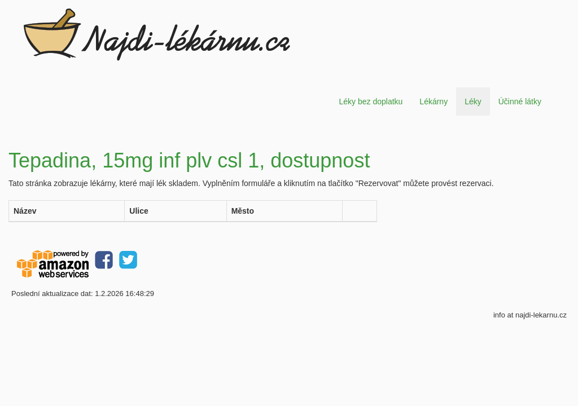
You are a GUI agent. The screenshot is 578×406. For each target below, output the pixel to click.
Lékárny (433, 101)
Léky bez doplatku (370, 101)
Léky (473, 101)
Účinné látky (519, 101)
